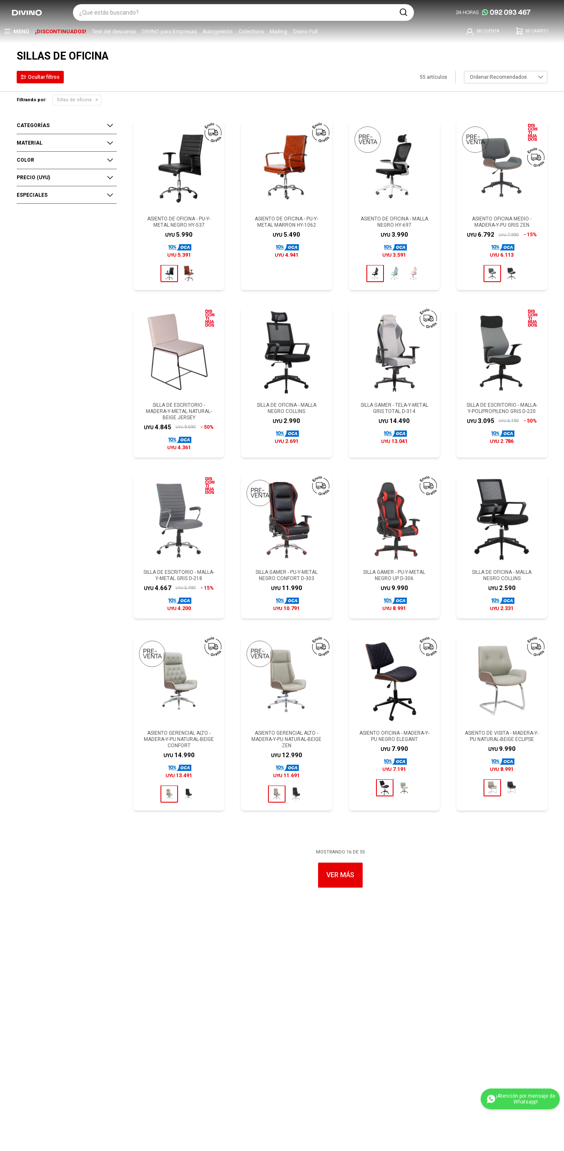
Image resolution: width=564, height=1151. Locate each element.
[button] (403, 12)
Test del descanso (114, 31)
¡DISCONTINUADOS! (60, 31)
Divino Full (305, 31)
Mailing (278, 31)
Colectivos (251, 31)
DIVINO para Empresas (169, 31)
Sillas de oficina (74, 100)
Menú (21, 31)
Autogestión (218, 31)
